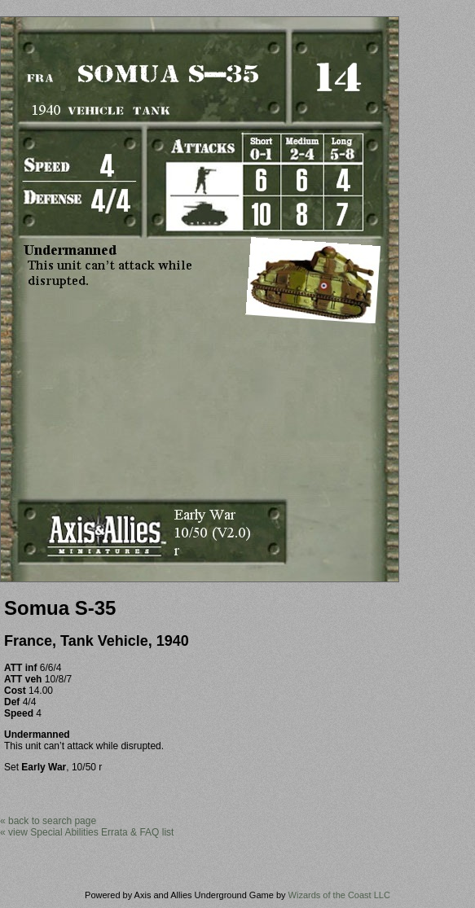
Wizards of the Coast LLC (339, 895)
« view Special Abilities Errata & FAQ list (87, 832)
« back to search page (48, 821)
